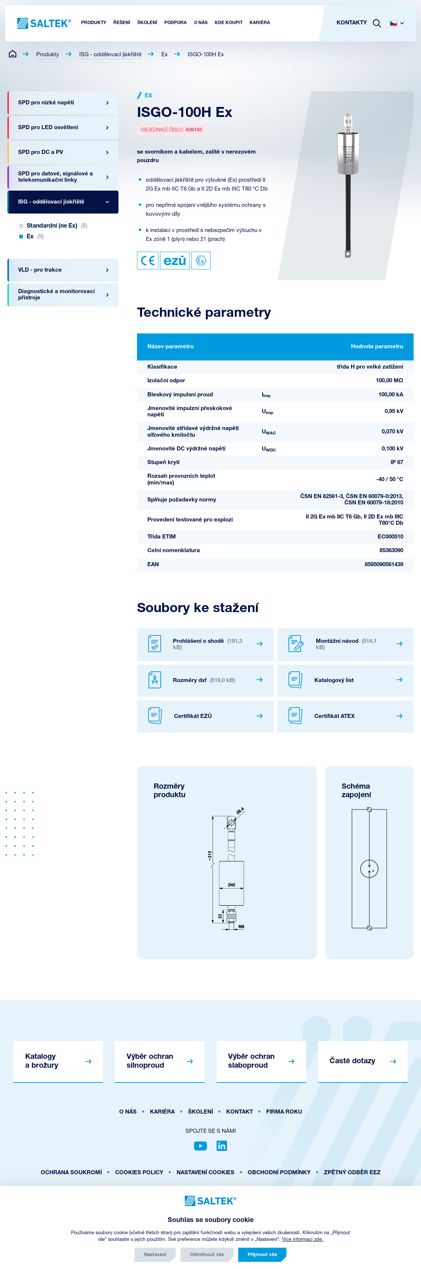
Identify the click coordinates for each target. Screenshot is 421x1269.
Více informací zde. (302, 1239)
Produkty (47, 55)
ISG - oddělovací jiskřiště (110, 55)
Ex (164, 55)
